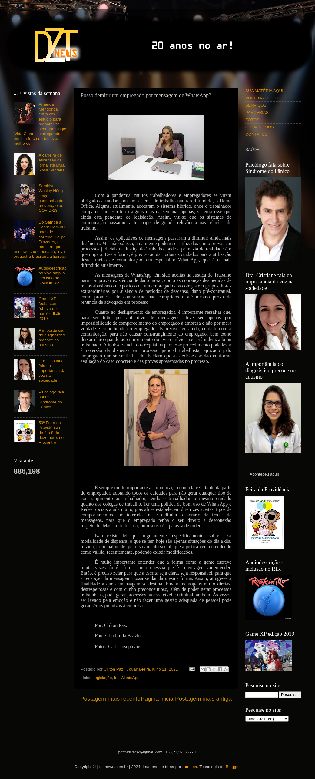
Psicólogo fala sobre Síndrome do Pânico (51, 399)
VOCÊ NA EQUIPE (262, 98)
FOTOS (252, 120)
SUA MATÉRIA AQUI (264, 90)
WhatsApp (130, 677)
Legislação (102, 677)
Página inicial (157, 698)
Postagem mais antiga (203, 698)
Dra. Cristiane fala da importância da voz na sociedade (51, 371)
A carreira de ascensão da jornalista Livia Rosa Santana (51, 162)
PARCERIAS (257, 112)
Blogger (233, 766)
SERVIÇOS (256, 105)
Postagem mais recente (110, 698)
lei (116, 677)
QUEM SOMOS (259, 127)
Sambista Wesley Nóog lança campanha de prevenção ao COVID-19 (50, 198)
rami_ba (189, 766)
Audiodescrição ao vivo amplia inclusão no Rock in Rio (52, 275)
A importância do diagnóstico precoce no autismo (51, 337)
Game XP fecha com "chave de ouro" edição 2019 (49, 309)
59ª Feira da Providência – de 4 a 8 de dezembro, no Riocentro (51, 432)
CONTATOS (256, 134)
